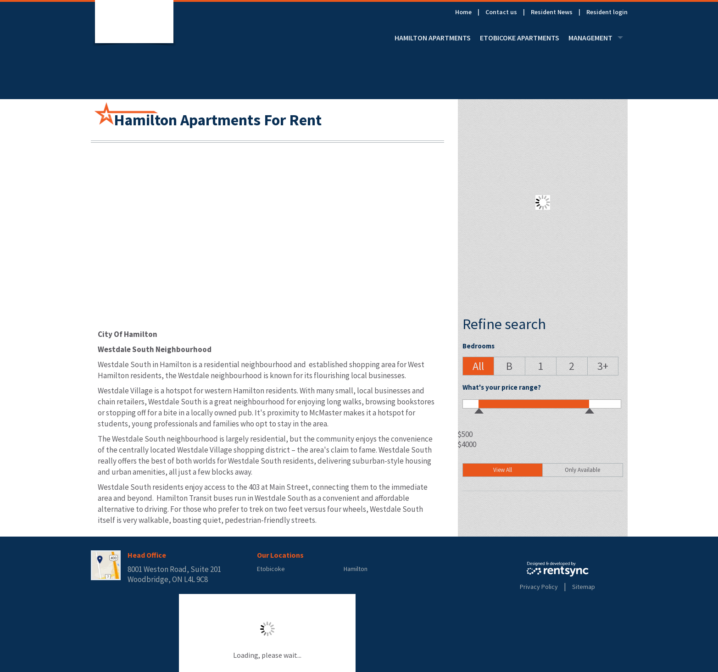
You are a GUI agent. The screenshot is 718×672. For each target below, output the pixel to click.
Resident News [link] (552, 12)
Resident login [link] (607, 12)
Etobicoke (271, 569)
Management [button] (595, 37)
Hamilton (355, 569)
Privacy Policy (539, 586)
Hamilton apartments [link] (433, 37)
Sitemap (583, 586)
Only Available (582, 470)
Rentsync (558, 569)
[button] (478, 366)
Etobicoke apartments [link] (519, 37)
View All (502, 470)
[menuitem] (470, 12)
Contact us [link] (501, 12)
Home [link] (463, 12)
